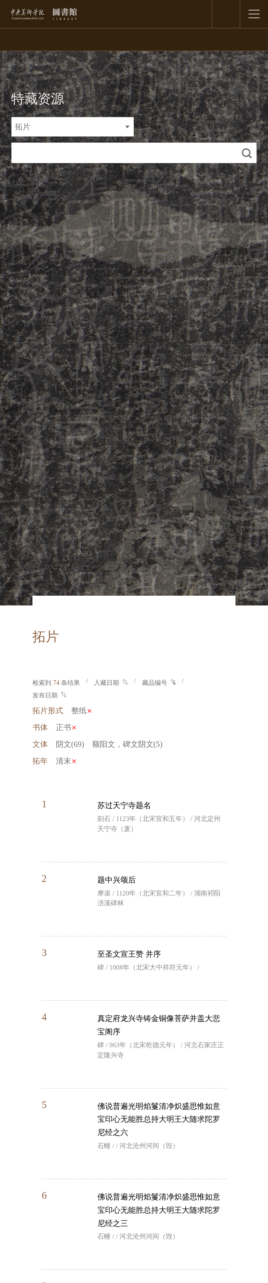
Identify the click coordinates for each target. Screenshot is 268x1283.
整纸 (81, 710)
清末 (66, 761)
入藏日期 (111, 682)
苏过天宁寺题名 (124, 805)
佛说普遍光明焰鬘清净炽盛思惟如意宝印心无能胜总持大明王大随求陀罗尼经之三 (158, 1210)
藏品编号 (159, 682)
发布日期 (49, 695)
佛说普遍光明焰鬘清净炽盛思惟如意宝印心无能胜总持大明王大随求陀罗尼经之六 (158, 1119)
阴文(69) (70, 744)
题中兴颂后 (116, 880)
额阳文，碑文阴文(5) (127, 744)
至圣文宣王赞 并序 (129, 954)
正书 (66, 727)
